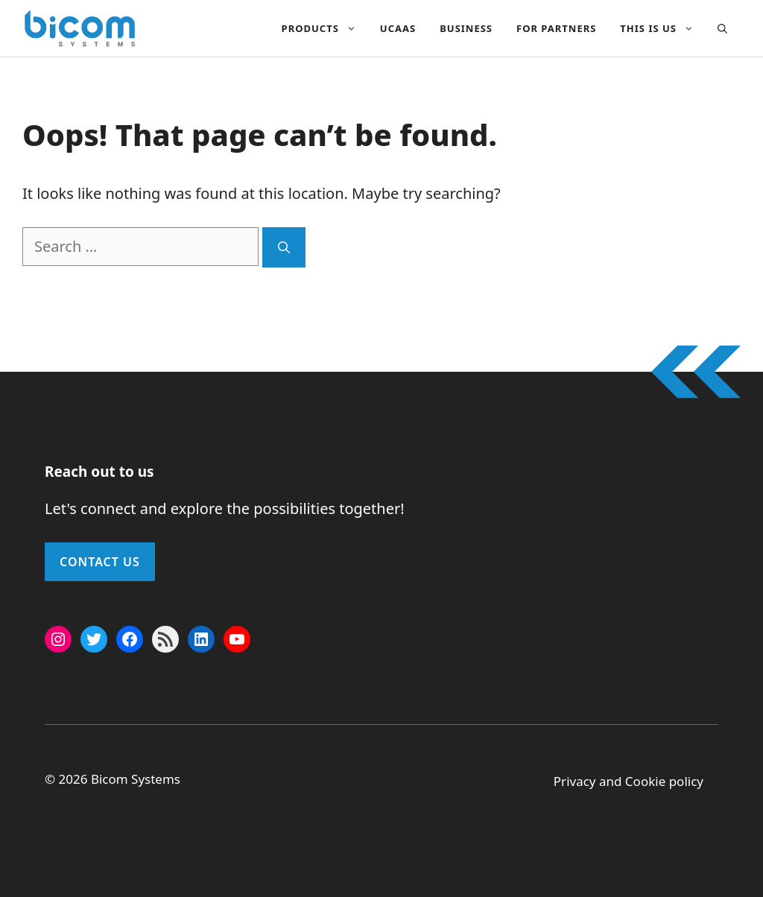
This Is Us (663, 28)
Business (466, 28)
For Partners (556, 28)
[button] (722, 28)
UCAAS (398, 28)
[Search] (283, 247)
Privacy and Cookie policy (628, 781)
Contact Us (100, 562)
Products (325, 28)
